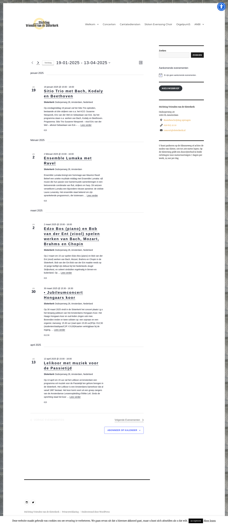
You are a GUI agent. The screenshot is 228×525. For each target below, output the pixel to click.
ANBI (197, 24)
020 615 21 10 (170, 125)
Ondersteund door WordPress (95, 512)
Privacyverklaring (70, 512)
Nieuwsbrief (170, 88)
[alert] (181, 75)
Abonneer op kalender (122, 430)
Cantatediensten (130, 24)
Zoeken (162, 50)
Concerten (109, 24)
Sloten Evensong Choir (158, 24)
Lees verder (86, 125)
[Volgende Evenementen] (38, 63)
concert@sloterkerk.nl (174, 130)
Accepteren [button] (195, 521)
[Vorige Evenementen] (32, 63)
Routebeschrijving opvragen (177, 120)
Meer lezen (210, 520)
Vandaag (48, 63)
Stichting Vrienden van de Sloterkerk (41, 512)
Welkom (90, 24)
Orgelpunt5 (183, 24)
